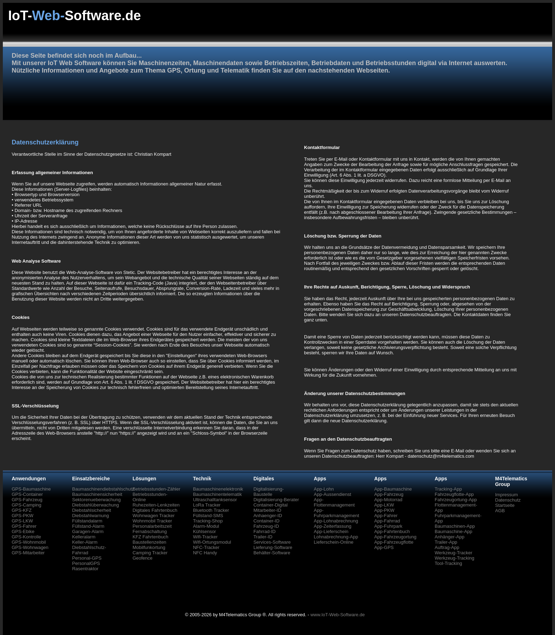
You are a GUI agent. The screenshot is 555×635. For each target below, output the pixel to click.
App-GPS (384, 547)
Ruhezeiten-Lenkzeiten (155, 505)
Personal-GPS (87, 558)
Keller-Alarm (85, 542)
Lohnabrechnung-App (336, 536)
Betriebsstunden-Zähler (156, 489)
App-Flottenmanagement (334, 502)
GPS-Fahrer (24, 526)
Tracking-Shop (208, 521)
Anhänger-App (449, 536)
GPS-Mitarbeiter (28, 552)
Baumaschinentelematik (217, 494)
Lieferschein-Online (334, 542)
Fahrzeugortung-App (456, 499)
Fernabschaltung (149, 531)
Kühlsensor (204, 531)
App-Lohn (324, 489)
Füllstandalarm (87, 521)
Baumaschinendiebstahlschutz (103, 489)
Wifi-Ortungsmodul (212, 542)
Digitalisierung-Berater (276, 499)
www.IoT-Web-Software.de (337, 614)
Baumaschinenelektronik (218, 489)
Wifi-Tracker (205, 536)
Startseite (505, 505)
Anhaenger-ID (267, 515)
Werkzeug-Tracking (454, 558)
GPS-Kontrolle (26, 536)
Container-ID (266, 521)
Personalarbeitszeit (152, 526)
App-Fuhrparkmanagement (336, 513)
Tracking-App (448, 489)
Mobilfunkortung (148, 547)
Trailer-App (446, 542)
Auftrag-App (447, 547)
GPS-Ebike (23, 531)
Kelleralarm (84, 536)
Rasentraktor (85, 568)
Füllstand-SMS (208, 515)
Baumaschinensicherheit (97, 494)
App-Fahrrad (387, 521)
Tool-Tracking (448, 563)
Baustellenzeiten (149, 542)
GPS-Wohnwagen (30, 547)
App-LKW (384, 505)
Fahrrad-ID (264, 531)
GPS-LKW (22, 521)
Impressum (506, 494)
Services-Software (272, 542)
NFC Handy (205, 552)
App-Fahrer (385, 515)
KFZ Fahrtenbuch (150, 536)
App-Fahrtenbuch (392, 531)
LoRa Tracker (207, 505)
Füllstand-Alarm (88, 526)
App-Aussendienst (332, 494)
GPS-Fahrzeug (27, 499)
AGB (500, 510)
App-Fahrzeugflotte (393, 542)
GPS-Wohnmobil (29, 542)
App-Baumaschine (393, 489)
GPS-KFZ (22, 510)
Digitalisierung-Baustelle (268, 491)
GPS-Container (27, 494)
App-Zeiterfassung (332, 526)
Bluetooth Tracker (211, 510)
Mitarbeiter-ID (267, 510)
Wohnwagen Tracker (153, 515)
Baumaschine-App (453, 531)
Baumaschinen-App (455, 526)
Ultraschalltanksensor (215, 499)
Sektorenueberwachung (96, 499)
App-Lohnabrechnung (336, 521)
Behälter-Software (271, 552)
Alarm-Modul (206, 526)
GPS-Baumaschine (31, 489)
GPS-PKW (22, 515)
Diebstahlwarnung (90, 515)
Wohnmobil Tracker (152, 521)
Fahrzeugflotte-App (454, 494)
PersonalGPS (86, 563)
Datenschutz (508, 500)
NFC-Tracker (206, 547)
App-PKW (384, 510)
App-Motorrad (388, 499)
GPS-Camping (26, 505)
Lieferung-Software (272, 547)
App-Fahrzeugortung (395, 536)
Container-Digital (270, 505)
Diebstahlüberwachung (95, 505)
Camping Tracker (149, 552)
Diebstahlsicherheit (91, 510)
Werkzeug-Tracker (453, 552)
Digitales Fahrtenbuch (154, 510)
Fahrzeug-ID (266, 526)
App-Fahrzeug (388, 494)
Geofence (142, 558)
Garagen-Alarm (88, 531)
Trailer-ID (263, 536)
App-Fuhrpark (388, 526)
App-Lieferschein (331, 531)
